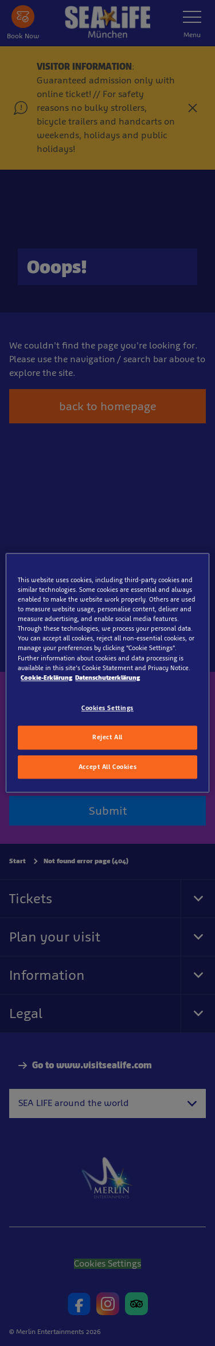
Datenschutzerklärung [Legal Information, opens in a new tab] (107, 678)
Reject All (107, 737)
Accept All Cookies (107, 767)
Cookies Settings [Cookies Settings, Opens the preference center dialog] (107, 708)
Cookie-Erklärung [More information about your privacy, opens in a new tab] (46, 678)
